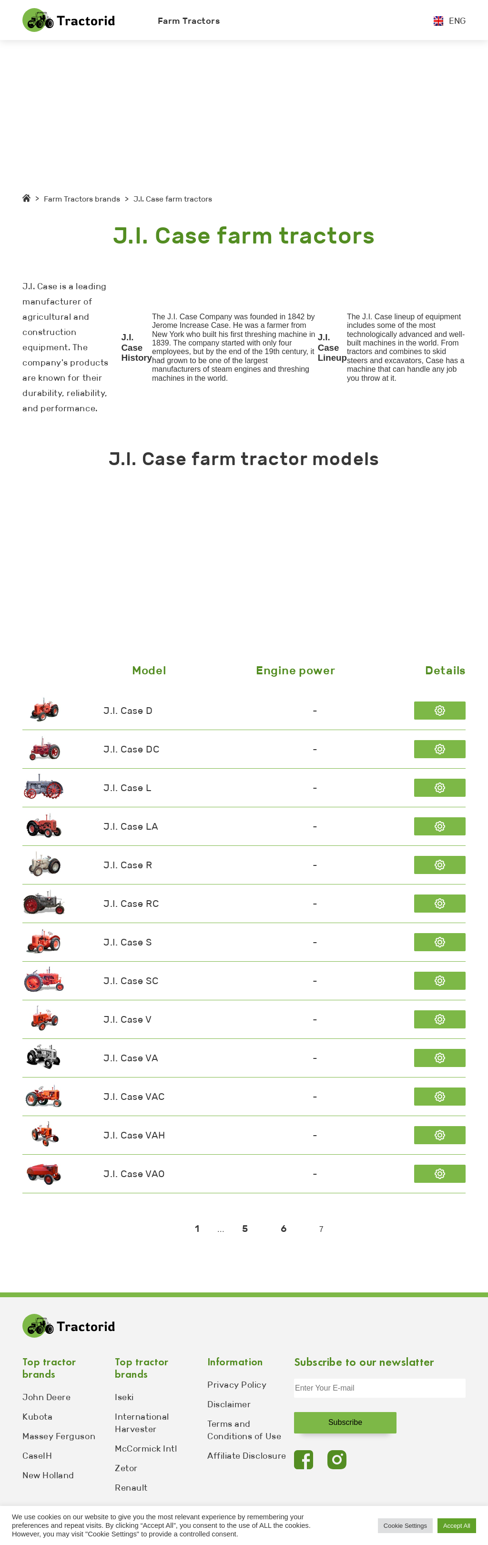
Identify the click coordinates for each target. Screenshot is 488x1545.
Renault (131, 1488)
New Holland (48, 1475)
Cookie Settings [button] (405, 1525)
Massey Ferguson (58, 1436)
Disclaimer (229, 1404)
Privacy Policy (237, 1385)
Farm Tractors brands (82, 198)
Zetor (126, 1468)
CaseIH (37, 1456)
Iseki (124, 1397)
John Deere (46, 1397)
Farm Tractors (189, 21)
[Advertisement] (244, 111)
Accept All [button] (456, 1525)
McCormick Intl (146, 1448)
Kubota (37, 1417)
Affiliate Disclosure (246, 1456)
